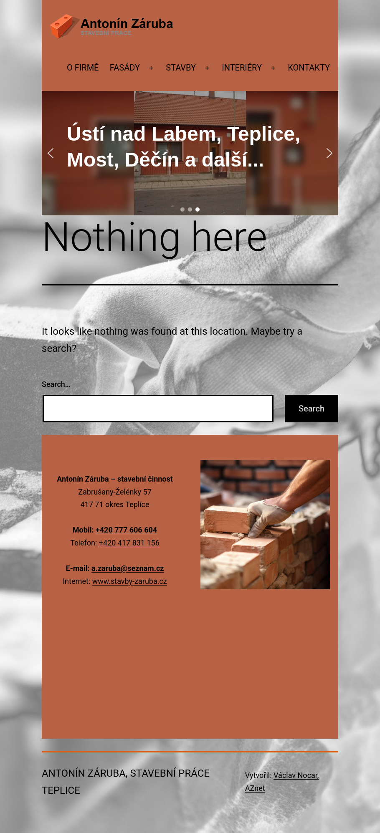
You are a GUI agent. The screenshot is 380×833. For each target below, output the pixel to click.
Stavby (181, 68)
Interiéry (242, 68)
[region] (190, 153)
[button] (50, 153)
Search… (56, 384)
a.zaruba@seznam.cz (127, 568)
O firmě (83, 68)
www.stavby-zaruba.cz (129, 581)
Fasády (125, 68)
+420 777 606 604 (126, 529)
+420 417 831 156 (129, 542)
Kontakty (309, 68)
